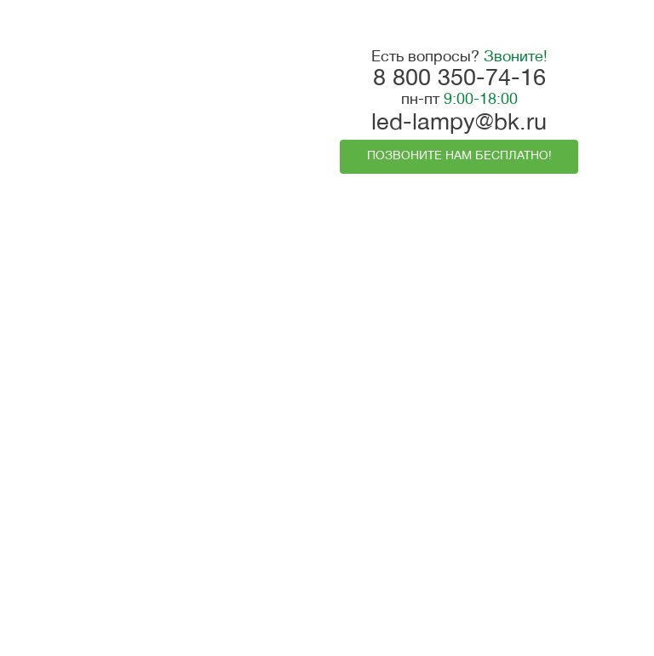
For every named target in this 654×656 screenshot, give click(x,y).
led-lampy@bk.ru (459, 123)
